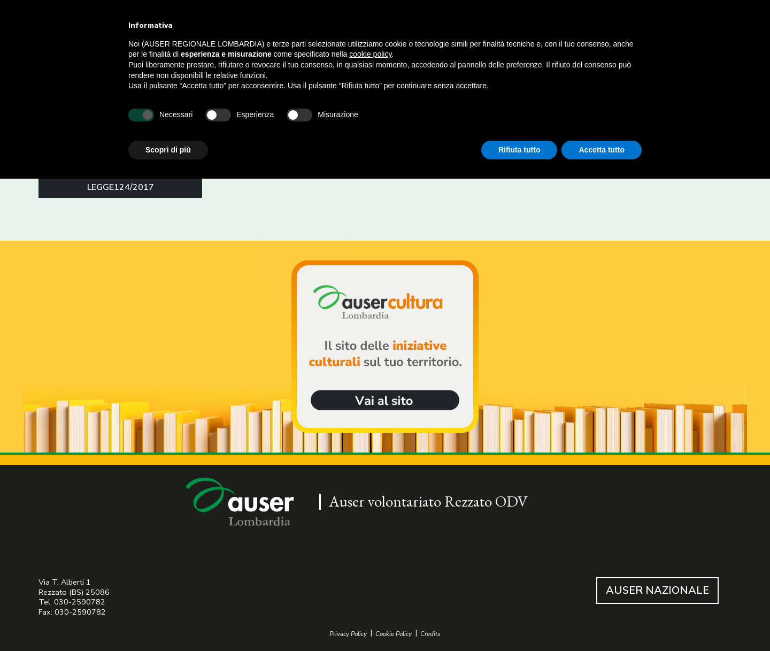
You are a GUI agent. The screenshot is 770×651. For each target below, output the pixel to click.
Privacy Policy (348, 634)
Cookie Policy (393, 634)
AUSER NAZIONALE (657, 590)
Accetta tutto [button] (602, 149)
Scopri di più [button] (168, 149)
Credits (430, 634)
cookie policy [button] (370, 54)
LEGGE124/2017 (120, 187)
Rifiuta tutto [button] (519, 149)
